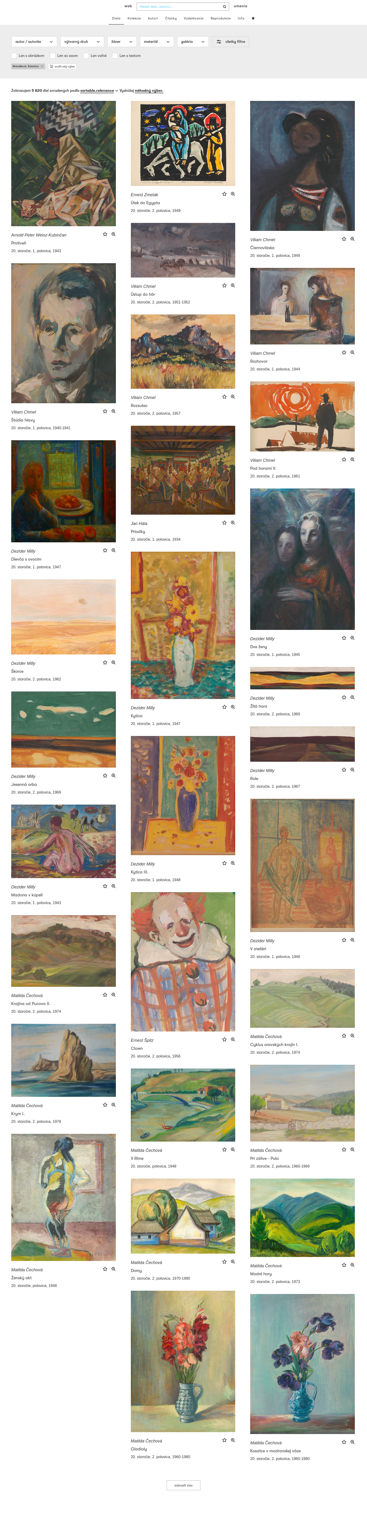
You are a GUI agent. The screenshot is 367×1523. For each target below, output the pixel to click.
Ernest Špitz (142, 1049)
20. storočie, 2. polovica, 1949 (156, 220)
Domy (136, 1280)
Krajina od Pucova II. (30, 1013)
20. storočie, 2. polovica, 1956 (156, 1066)
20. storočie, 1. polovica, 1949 (275, 265)
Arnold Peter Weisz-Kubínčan (38, 244)
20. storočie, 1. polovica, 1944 (275, 379)
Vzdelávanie (194, 28)
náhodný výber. (149, 100)
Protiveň (18, 252)
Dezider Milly (23, 560)
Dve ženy (258, 656)
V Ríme (137, 1167)
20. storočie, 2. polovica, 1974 (36, 1021)
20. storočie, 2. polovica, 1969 (275, 723)
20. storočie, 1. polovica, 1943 (36, 260)
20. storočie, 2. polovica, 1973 (275, 1291)
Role (254, 788)
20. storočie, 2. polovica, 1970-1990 (160, 1288)
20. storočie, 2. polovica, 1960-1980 (160, 1466)
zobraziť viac (183, 1495)
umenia (240, 15)
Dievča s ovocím (26, 568)
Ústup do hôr (143, 303)
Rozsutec (139, 415)
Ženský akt (21, 1287)
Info (241, 28)
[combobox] (183, 16)
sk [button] (329, 7)
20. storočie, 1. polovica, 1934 (156, 549)
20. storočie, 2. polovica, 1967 (275, 796)
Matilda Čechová (27, 1005)
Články (171, 28)
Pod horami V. (263, 477)
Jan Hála (139, 533)
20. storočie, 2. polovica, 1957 (156, 423)
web (128, 15)
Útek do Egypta (145, 212)
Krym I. (18, 1123)
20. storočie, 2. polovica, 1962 (36, 689)
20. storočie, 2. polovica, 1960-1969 (280, 1176)
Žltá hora (258, 715)
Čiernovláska (262, 257)
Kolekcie (134, 28)
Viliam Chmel (262, 249)
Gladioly (139, 1458)
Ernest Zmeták (144, 204)
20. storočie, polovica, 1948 (153, 1176)
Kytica (137, 725)
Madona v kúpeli (27, 904)
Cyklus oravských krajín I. (274, 1054)
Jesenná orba (24, 793)
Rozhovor (259, 370)
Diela (116, 28)
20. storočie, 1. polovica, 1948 (156, 889)
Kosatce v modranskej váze (275, 1460)
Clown (137, 1057)
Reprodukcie (221, 28)
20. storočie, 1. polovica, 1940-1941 (41, 437)
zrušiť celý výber (62, 76)
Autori (153, 28)
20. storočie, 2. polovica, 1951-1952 (160, 312)
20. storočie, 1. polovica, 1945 (275, 664)
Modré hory (261, 1283)
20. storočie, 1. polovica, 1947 (36, 576)
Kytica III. (139, 881)
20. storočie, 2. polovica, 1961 (275, 486)
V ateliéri (258, 958)
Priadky (138, 541)
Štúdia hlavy (23, 429)
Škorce (17, 680)
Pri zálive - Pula (264, 1167)
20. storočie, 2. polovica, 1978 (36, 1131)
